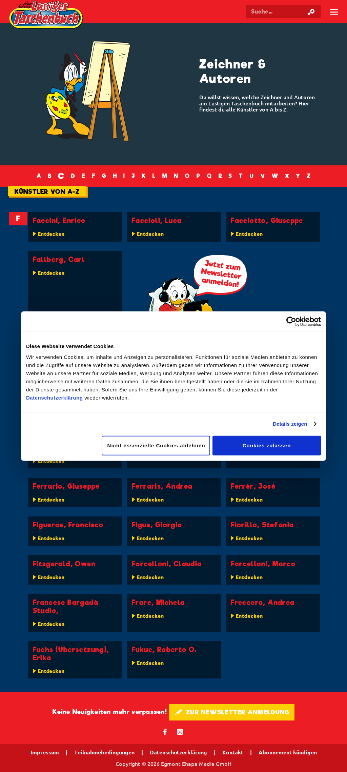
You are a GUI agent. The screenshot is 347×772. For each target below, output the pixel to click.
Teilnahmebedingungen (104, 752)
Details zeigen (290, 424)
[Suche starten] (311, 11)
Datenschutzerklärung (54, 397)
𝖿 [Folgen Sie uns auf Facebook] (165, 731)
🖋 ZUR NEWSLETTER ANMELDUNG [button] (232, 712)
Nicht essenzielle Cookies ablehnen (156, 445)
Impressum (44, 752)
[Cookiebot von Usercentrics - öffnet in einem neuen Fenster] (291, 322)
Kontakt (232, 752)
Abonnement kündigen (288, 752)
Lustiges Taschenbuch (47, 16)
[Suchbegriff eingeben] (283, 11)
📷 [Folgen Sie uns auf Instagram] (180, 731)
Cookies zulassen (267, 445)
